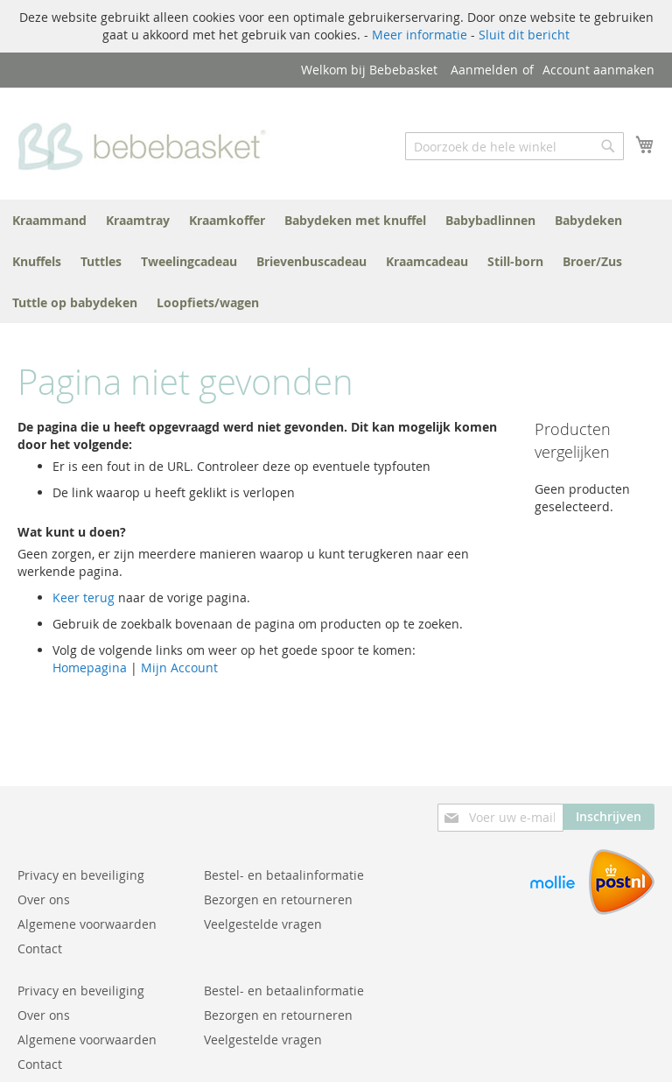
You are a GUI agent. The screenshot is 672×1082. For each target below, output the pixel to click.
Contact (40, 948)
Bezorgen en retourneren (278, 899)
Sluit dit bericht (524, 34)
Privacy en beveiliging (81, 875)
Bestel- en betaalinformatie (284, 875)
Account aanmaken (598, 69)
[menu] (336, 261)
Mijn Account (179, 667)
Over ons (44, 899)
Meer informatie (419, 34)
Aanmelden (484, 69)
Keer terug (83, 597)
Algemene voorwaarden (87, 924)
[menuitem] (49, 220)
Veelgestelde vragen (263, 924)
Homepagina (89, 667)
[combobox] (514, 146)
